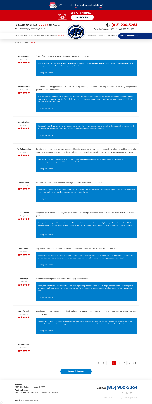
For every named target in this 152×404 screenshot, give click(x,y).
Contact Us (112, 36)
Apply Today (82, 17)
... (129, 363)
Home (17, 36)
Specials (53, 36)
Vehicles (102, 36)
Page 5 (34, 43)
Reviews (61, 36)
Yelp (135, 393)
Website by (31, 400)
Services (40, 36)
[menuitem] (17, 36)
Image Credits (19, 400)
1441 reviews (54, 25)
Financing (32, 36)
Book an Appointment (128, 36)
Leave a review (76, 371)
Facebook (123, 393)
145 (134, 363)
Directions (92, 36)
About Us (23, 36)
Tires (47, 36)
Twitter (131, 393)
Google (127, 393)
